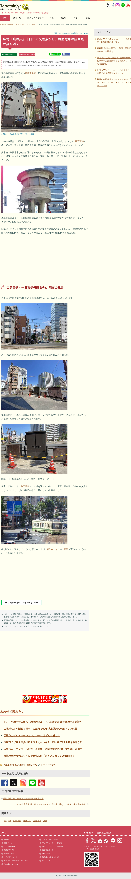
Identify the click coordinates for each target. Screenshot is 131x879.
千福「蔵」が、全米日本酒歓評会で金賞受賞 (23, 798)
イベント (76, 18)
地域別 (63, 18)
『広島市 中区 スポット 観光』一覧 (20, 765)
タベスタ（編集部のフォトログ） (16, 861)
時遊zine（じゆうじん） (51, 857)
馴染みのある (53, 549)
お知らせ (60, 846)
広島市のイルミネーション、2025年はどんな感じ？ (32, 735)
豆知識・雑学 (9, 854)
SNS (88, 18)
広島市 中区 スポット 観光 (27, 54)
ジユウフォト (47, 861)
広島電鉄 (17, 820)
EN (5, 820)
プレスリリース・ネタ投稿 (52, 843)
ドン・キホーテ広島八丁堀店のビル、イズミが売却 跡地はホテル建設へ (43, 721)
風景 (66, 549)
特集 (52, 18)
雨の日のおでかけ (35, 18)
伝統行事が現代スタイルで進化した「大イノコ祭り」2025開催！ (39, 755)
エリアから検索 (10, 846)
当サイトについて (48, 846)
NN (9, 820)
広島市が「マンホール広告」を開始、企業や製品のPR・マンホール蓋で (43, 749)
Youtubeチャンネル (11, 864)
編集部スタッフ (48, 850)
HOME (6, 839)
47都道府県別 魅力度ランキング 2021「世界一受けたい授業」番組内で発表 (51, 804)
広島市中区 (30, 73)
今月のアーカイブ (10, 857)
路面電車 (79, 141)
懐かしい (27, 820)
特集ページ (8, 843)
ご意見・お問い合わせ (50, 839)
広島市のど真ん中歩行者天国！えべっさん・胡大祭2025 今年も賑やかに (43, 742)
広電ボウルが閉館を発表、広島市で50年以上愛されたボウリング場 (40, 728)
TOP (5, 18)
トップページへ (48, 765)
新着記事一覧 (9, 850)
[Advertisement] (44, 257)
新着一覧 (17, 18)
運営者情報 (46, 854)
